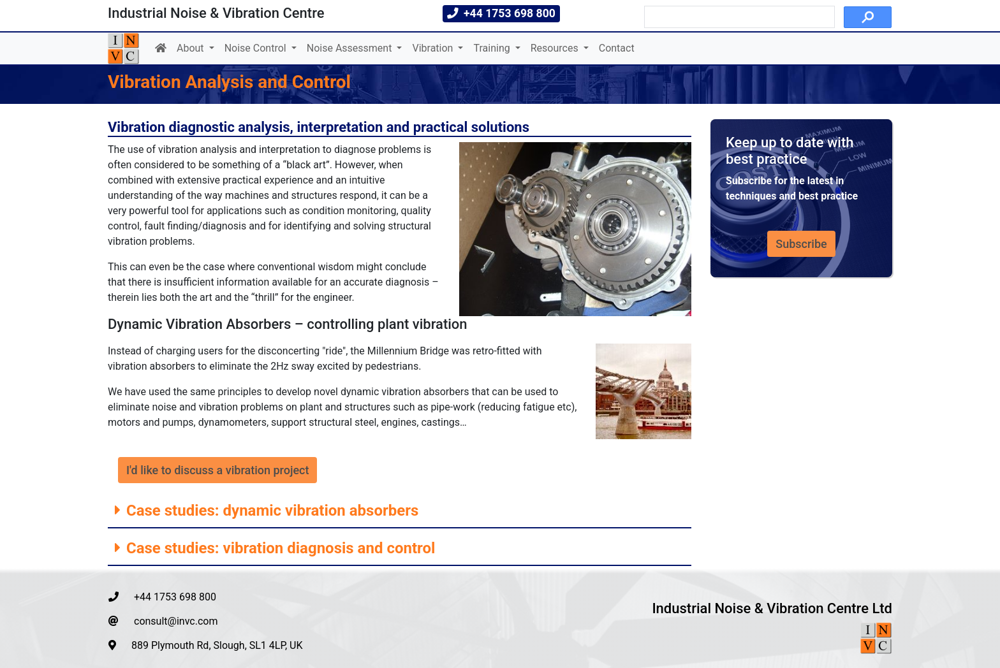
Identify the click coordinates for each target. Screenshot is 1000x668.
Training (492, 48)
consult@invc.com (162, 621)
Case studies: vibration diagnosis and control (278, 548)
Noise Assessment (351, 48)
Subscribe (801, 243)
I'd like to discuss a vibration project (217, 470)
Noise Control (256, 48)
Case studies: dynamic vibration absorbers (270, 510)
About (192, 48)
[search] (738, 17)
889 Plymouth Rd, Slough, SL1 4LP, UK (205, 645)
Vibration (433, 48)
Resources (556, 48)
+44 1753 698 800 (162, 597)
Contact (617, 48)
